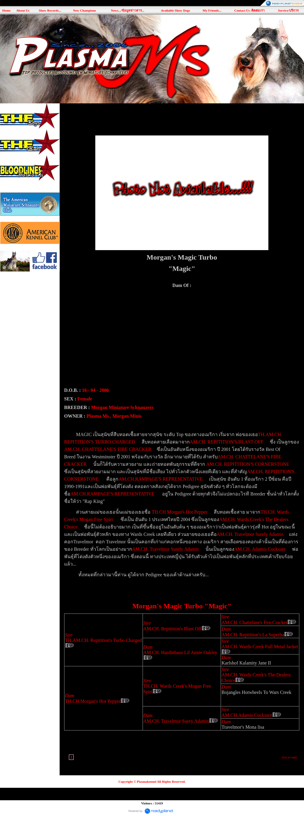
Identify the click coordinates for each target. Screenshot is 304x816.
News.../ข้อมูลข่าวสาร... (127, 10)
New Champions (84, 10)
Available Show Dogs (175, 10)
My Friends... (212, 10)
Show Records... (50, 10)
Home (6, 10)
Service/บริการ (288, 10)
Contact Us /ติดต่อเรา (249, 10)
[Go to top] (289, 757)
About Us (22, 10)
